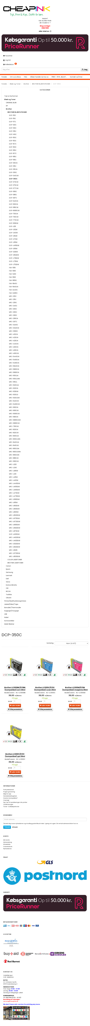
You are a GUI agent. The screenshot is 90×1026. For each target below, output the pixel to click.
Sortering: (50, 643)
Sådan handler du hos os (39, 77)
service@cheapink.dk (11, 996)
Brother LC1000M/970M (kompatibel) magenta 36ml (75, 686)
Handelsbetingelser (10, 792)
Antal (10, 698)
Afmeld (14, 823)
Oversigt (6, 796)
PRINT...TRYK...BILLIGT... (59, 77)
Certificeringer (8, 801)
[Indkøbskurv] (45, 64)
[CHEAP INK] (27, 10)
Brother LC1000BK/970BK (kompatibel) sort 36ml (15, 685)
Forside (4, 77)
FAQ (25, 77)
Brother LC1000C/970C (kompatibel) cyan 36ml (45, 685)
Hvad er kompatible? (10, 794)
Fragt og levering (9, 788)
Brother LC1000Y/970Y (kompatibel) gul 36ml (15, 750)
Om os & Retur (15, 77)
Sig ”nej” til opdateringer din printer (15, 799)
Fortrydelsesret (8, 786)
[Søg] (84, 69)
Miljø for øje (7, 790)
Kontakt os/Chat (76, 77)
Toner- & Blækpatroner (11, 803)
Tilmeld (7, 823)
